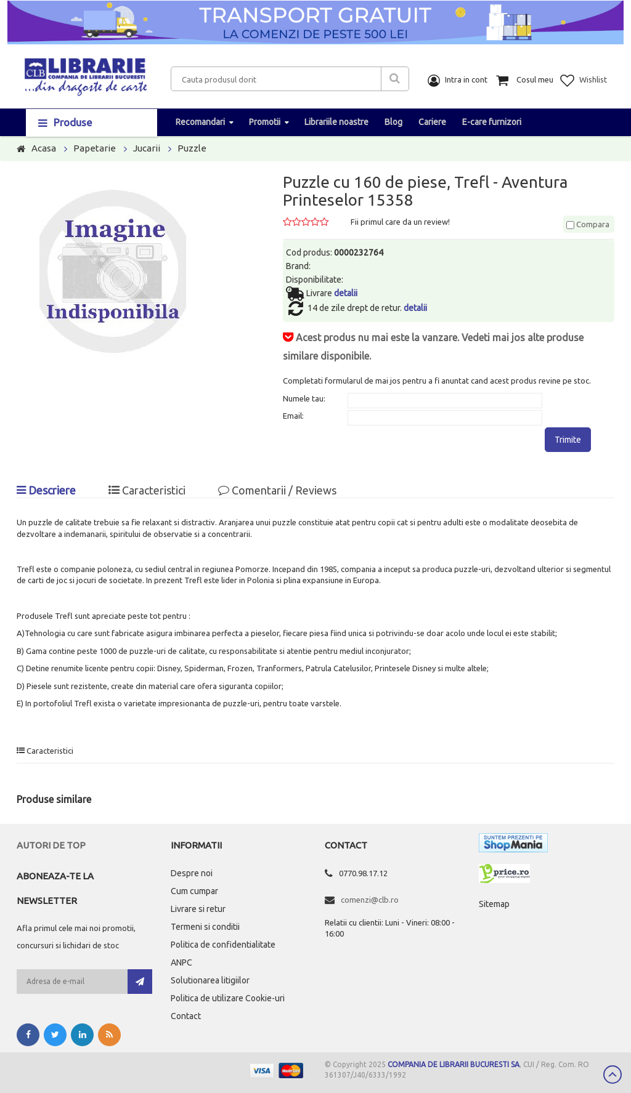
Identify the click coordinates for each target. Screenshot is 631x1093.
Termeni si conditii (205, 927)
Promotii (264, 122)
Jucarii (146, 148)
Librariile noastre (336, 122)
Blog (393, 122)
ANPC (181, 962)
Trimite (568, 440)
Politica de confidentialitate (223, 945)
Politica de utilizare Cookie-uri (228, 998)
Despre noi (192, 873)
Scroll (612, 1074)
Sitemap (494, 904)
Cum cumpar (194, 891)
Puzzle (191, 148)
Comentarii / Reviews (277, 490)
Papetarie (94, 148)
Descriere (46, 490)
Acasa (43, 148)
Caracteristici (146, 490)
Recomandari (200, 122)
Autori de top (51, 845)
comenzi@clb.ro (370, 899)
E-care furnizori (491, 122)
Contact (186, 1016)
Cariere (432, 122)
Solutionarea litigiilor (210, 980)
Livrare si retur (198, 909)
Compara (587, 224)
